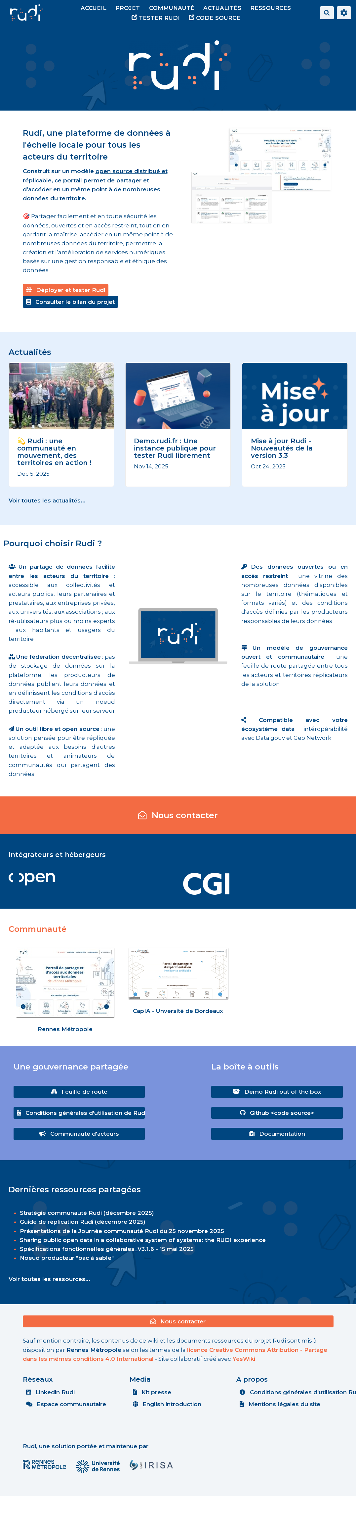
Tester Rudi (156, 18)
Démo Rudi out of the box (277, 1091)
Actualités (222, 8)
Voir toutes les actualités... (47, 500)
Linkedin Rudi (50, 1392)
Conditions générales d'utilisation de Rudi (81, 1113)
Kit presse (152, 1392)
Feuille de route (79, 1091)
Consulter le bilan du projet (70, 302)
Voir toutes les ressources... (49, 1279)
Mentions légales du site (280, 1404)
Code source (214, 18)
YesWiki (243, 1359)
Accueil (93, 8)
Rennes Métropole (65, 1029)
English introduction (167, 1404)
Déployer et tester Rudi (65, 290)
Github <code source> (277, 1113)
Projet (127, 8)
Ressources (270, 8)
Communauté (171, 8)
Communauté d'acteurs (79, 1133)
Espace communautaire (66, 1404)
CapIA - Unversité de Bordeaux (178, 1011)
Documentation (277, 1133)
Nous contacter (178, 815)
